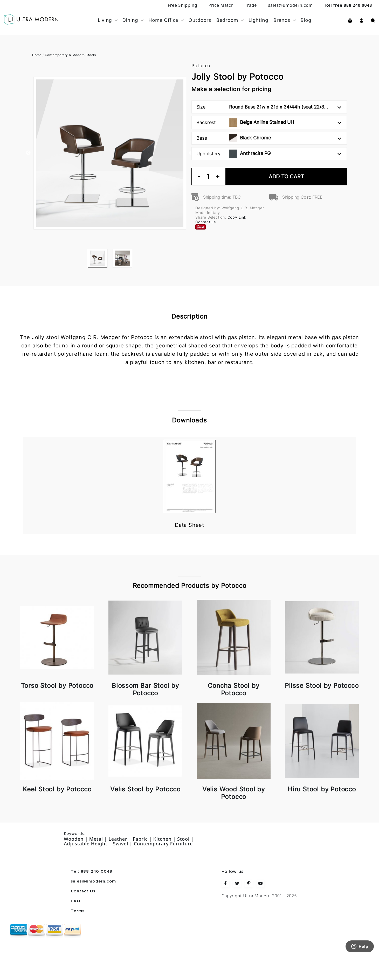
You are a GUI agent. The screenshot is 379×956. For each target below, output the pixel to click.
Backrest (268, 122)
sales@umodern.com (290, 5)
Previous (28, 153)
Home (37, 55)
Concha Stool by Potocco (233, 689)
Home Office (163, 20)
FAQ (75, 901)
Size (268, 107)
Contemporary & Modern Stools (70, 55)
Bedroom (227, 20)
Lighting (258, 20)
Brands (281, 20)
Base (268, 138)
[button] (361, 20)
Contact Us (83, 891)
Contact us (205, 222)
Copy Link (237, 217)
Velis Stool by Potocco (145, 789)
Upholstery (268, 154)
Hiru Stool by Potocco (322, 789)
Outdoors (200, 20)
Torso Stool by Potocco (57, 685)
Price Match (221, 5)
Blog (306, 20)
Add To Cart (286, 176)
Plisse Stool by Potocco (322, 685)
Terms (78, 911)
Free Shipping (182, 5)
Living (105, 20)
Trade (251, 5)
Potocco (200, 65)
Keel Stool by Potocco (57, 789)
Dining (130, 20)
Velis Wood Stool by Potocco (233, 792)
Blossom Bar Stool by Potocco (145, 689)
